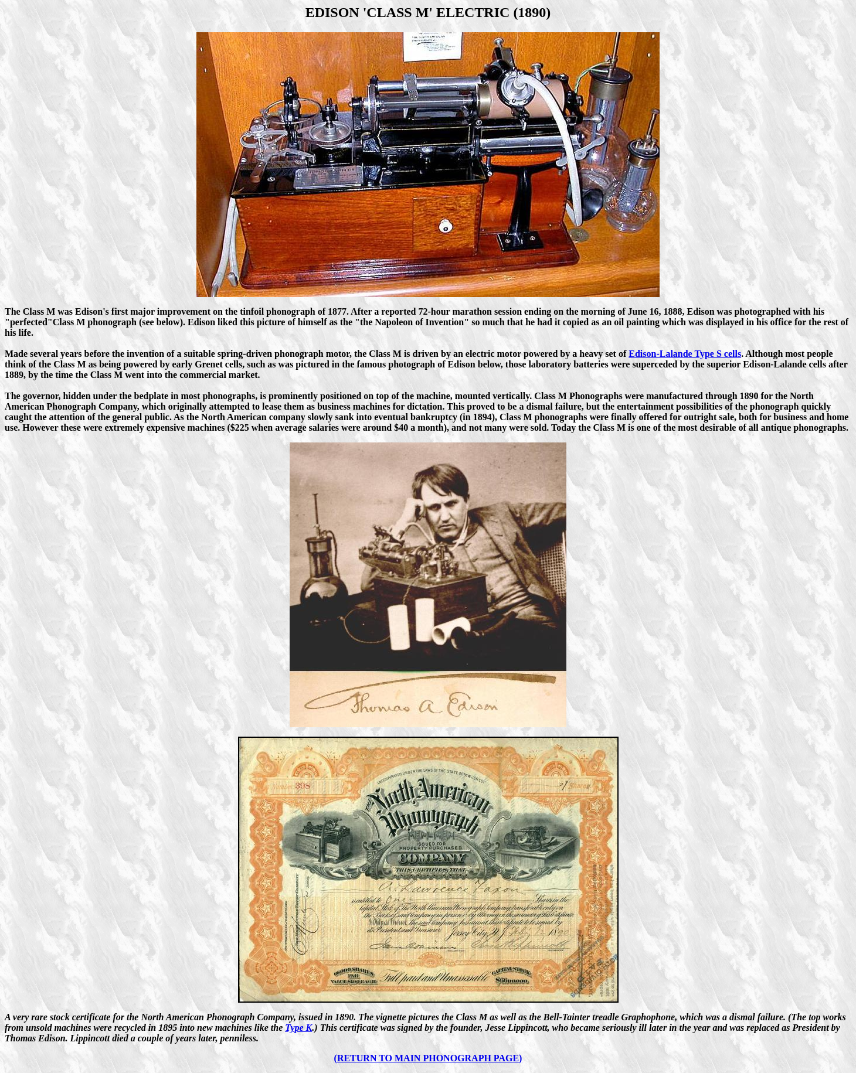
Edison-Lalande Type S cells (685, 354)
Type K (298, 1028)
